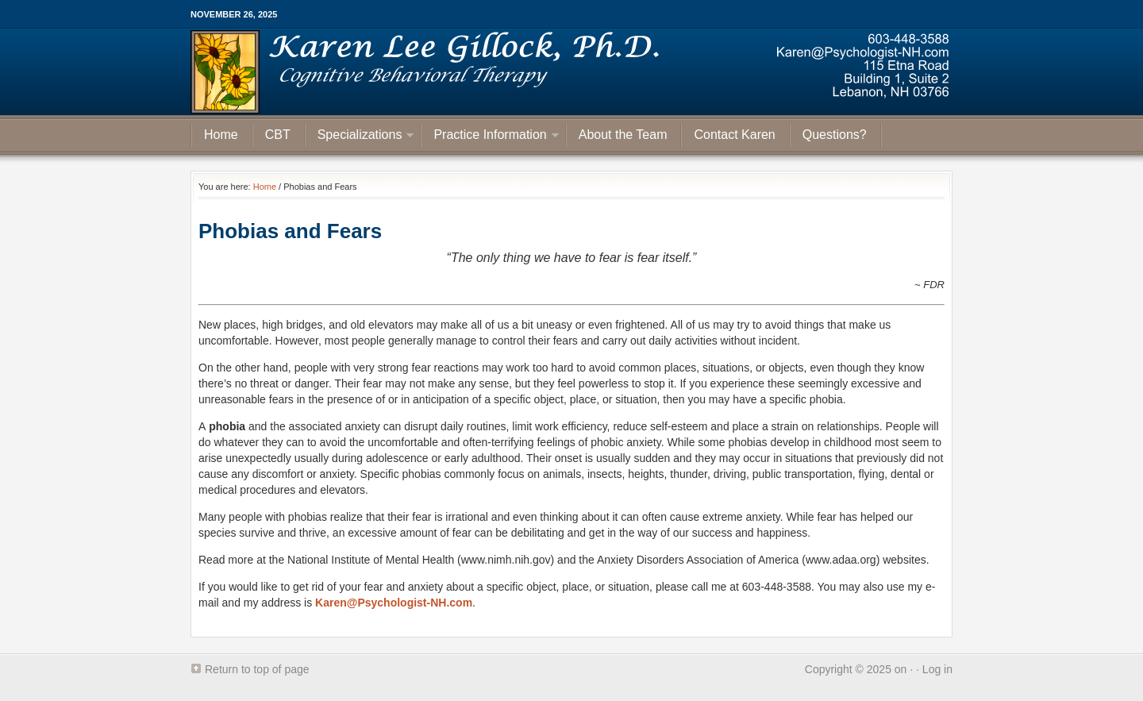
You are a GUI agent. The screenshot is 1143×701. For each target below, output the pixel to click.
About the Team (623, 134)
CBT (278, 134)
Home (221, 134)
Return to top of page (257, 669)
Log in (937, 669)
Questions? (834, 134)
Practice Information (489, 137)
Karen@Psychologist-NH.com (393, 602)
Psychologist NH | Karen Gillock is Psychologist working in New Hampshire (571, 71)
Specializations (360, 137)
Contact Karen (734, 134)
